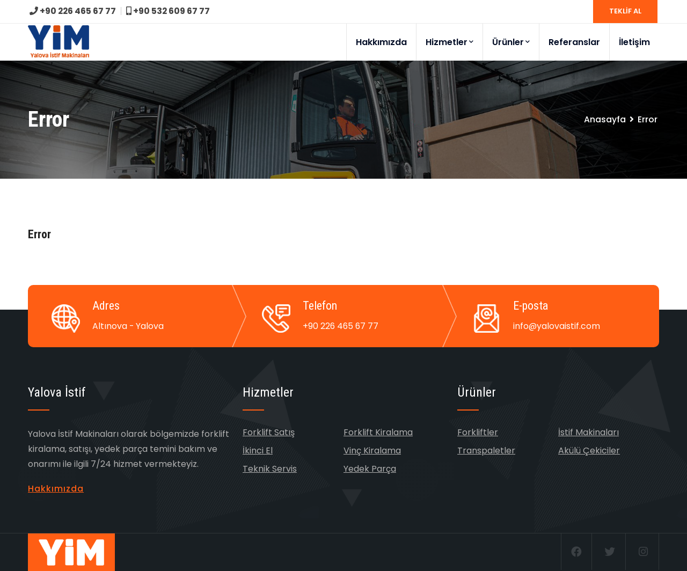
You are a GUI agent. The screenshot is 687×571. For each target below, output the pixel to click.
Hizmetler (449, 42)
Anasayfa (605, 119)
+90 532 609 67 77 (172, 11)
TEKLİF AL (625, 11)
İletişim (634, 42)
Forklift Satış (269, 432)
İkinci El (258, 450)
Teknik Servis (270, 469)
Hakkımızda (381, 42)
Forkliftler (477, 432)
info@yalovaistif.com (557, 326)
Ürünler (511, 42)
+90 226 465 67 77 (74, 11)
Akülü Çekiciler (589, 450)
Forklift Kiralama (378, 432)
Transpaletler (486, 450)
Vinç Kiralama (372, 450)
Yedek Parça (370, 469)
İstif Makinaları (588, 432)
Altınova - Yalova (128, 326)
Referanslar (574, 42)
